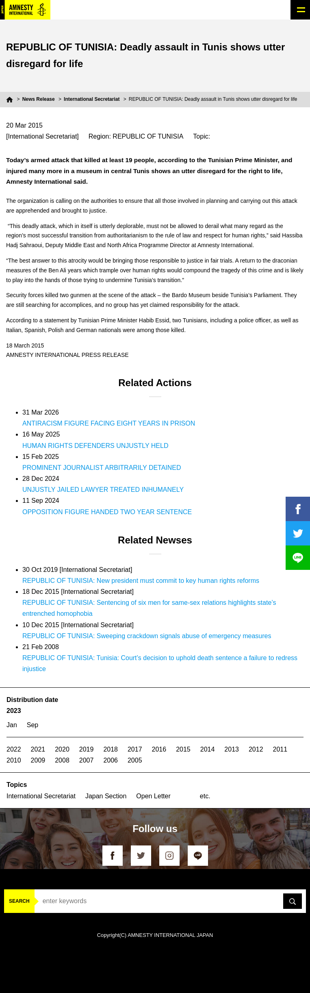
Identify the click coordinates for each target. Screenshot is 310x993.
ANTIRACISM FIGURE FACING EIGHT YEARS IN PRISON (108, 423)
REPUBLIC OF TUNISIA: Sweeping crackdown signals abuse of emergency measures (146, 635)
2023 (14, 710)
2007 (86, 760)
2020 (62, 749)
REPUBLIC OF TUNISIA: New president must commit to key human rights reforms (140, 580)
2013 (231, 749)
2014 (207, 749)
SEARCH (19, 901)
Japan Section (105, 796)
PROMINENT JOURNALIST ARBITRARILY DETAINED (101, 467)
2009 (38, 760)
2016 (159, 749)
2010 (14, 760)
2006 (110, 760)
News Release (38, 99)
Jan (12, 724)
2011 (280, 749)
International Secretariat (91, 99)
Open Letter (153, 796)
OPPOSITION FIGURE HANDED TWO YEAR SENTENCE (107, 511)
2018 (110, 749)
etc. (205, 796)
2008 (62, 760)
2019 (86, 749)
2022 (14, 749)
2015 (183, 749)
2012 (256, 749)
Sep (32, 724)
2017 (135, 749)
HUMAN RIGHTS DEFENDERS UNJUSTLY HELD (95, 445)
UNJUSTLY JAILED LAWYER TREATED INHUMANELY (103, 489)
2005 (135, 760)
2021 (38, 749)
